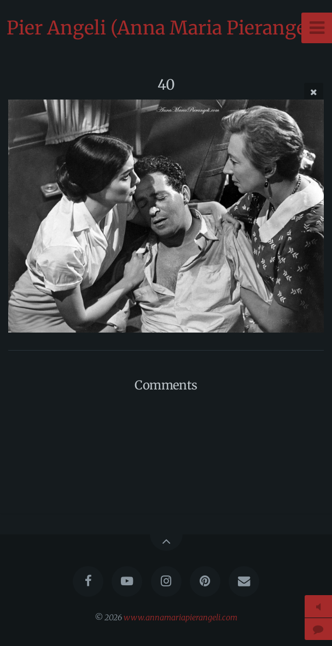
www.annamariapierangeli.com (180, 617)
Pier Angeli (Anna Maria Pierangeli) (166, 27)
